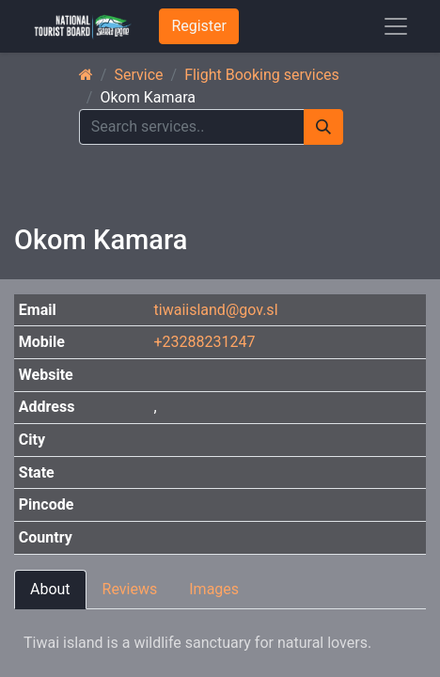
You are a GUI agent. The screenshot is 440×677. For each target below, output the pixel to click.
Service (138, 75)
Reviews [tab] (130, 589)
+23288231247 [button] (205, 342)
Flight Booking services (261, 75)
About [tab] (50, 589)
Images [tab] (214, 589)
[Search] (323, 127)
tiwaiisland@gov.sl (216, 310)
